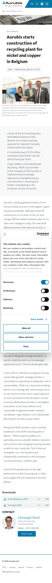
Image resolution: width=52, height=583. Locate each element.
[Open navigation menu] (47, 4)
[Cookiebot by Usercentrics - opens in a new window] (37, 234)
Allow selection (26, 337)
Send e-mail (26, 533)
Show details (37, 319)
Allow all (26, 328)
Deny (26, 346)
